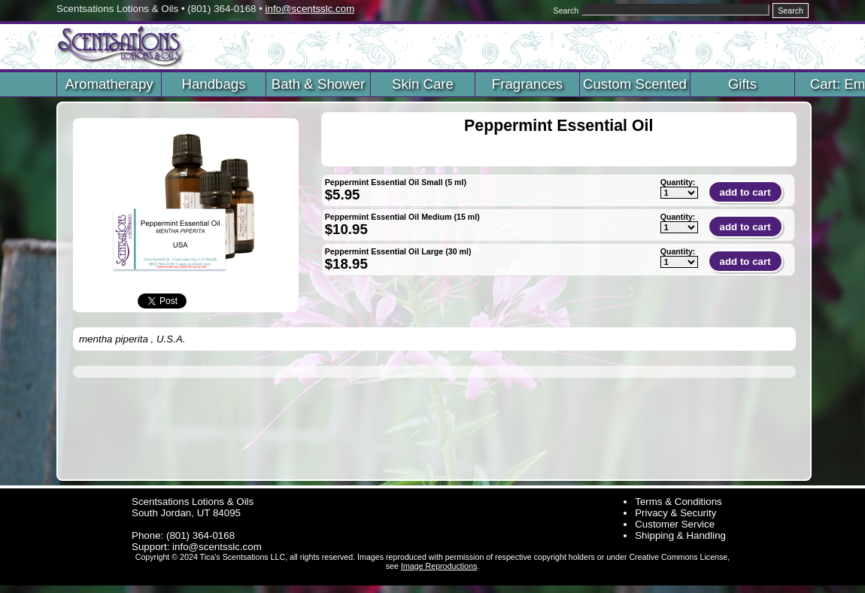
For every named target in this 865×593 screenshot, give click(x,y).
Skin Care (423, 84)
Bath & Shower (318, 84)
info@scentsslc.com (310, 8)
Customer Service (675, 524)
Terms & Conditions (678, 501)
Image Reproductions (439, 565)
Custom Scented (635, 84)
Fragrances (527, 84)
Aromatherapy (109, 84)
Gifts (742, 84)
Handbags (213, 84)
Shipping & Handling (680, 535)
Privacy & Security (675, 512)
